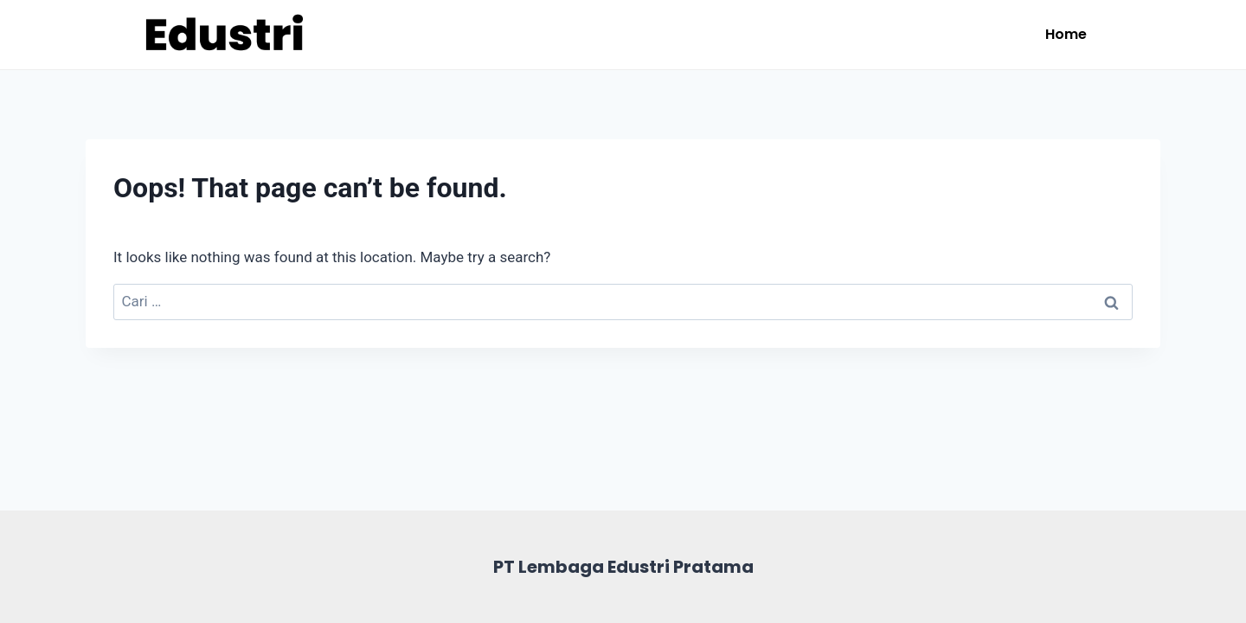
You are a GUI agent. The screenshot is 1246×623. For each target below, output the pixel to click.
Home (1066, 34)
